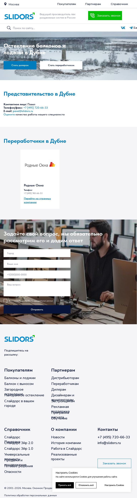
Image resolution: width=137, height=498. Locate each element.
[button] (5, 3)
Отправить (37, 309)
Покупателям (18, 370)
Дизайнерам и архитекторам (62, 397)
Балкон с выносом (19, 384)
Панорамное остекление (24, 395)
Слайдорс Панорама (12, 439)
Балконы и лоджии (19, 378)
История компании (66, 443)
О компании (64, 429)
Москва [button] (14, 4)
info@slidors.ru (109, 443)
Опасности (12, 472)
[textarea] (37, 288)
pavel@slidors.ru (23, 111)
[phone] (37, 274)
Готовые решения (18, 466)
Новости (58, 437)
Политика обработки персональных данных (30, 495)
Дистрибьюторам (65, 378)
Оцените (9, 114)
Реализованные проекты (64, 457)
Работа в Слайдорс (66, 449)
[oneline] (37, 253)
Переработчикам (65, 384)
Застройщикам (63, 401)
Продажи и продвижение (15, 462)
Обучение (59, 418)
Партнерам (63, 370)
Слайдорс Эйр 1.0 (18, 449)
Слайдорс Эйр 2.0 (18, 443)
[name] (37, 264)
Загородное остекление (14, 392)
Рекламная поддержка (60, 409)
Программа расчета (60, 415)
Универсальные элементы (17, 457)
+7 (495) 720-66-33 (35, 107)
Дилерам (58, 389)
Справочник (17, 429)
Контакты (108, 429)
